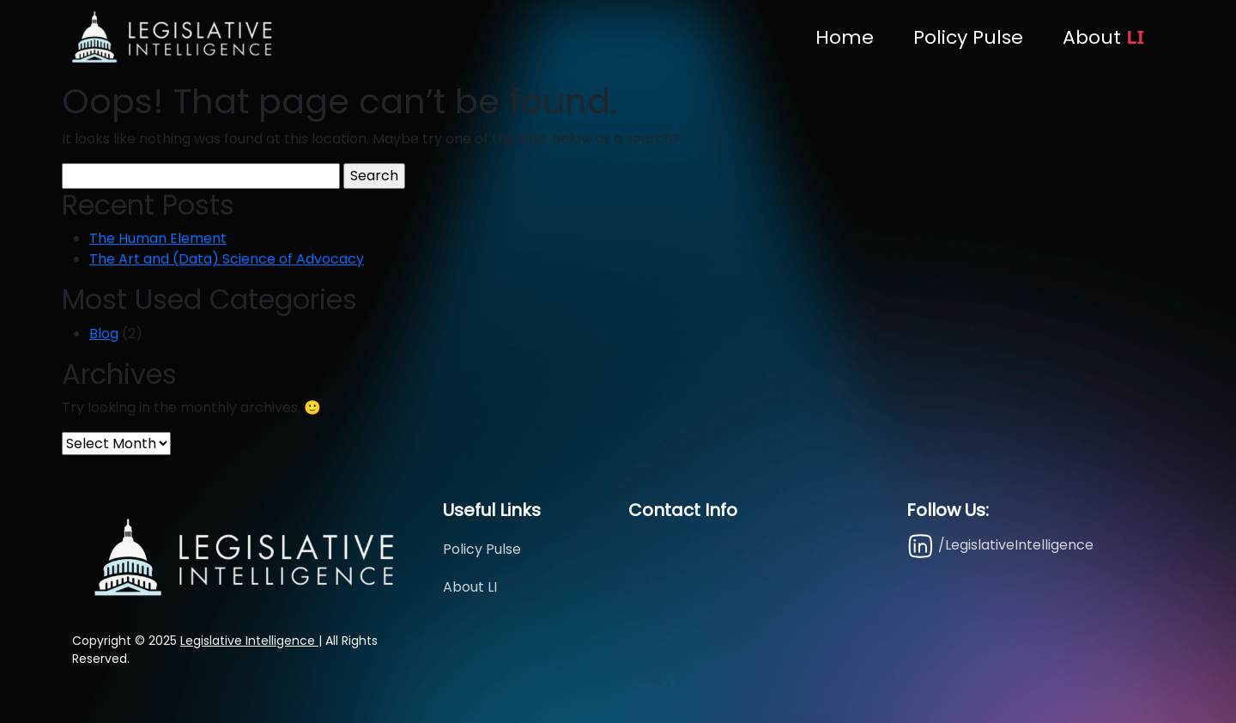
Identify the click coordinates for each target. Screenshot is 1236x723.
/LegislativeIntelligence (1000, 546)
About (1103, 37)
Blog (103, 333)
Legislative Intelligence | (251, 640)
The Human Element (158, 238)
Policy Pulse (968, 37)
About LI (470, 587)
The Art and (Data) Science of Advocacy (226, 259)
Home (844, 37)
